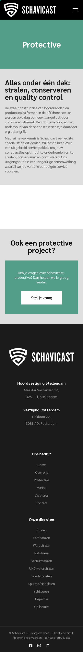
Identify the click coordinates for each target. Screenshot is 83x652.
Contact (41, 503)
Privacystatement (40, 633)
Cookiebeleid (62, 633)
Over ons (41, 472)
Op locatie (41, 606)
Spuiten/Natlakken (41, 583)
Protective (41, 480)
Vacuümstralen (41, 560)
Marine (41, 487)
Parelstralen (41, 538)
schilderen (41, 591)
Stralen (42, 530)
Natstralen (41, 553)
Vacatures (42, 495)
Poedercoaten (41, 576)
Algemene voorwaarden (27, 637)
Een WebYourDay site (57, 637)
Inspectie (41, 599)
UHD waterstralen (41, 568)
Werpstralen (41, 545)
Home (41, 464)
